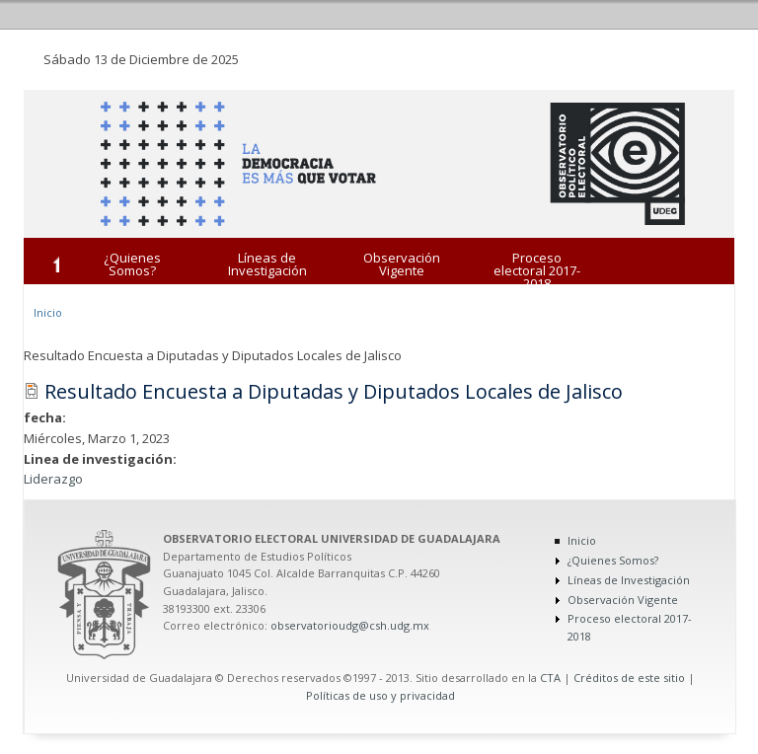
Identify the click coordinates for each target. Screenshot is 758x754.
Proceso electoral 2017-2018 (536, 270)
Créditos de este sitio (629, 677)
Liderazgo (53, 479)
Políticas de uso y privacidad (380, 695)
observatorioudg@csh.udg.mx (349, 625)
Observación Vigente (401, 264)
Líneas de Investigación (267, 264)
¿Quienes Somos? (132, 264)
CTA (550, 677)
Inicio (48, 312)
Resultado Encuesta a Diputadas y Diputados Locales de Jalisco (333, 391)
